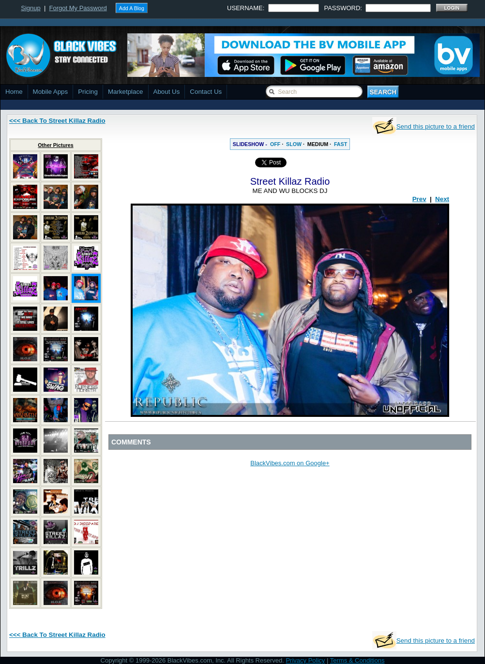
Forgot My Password (78, 8)
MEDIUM (317, 144)
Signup (30, 8)
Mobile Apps (50, 91)
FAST (340, 144)
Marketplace (125, 91)
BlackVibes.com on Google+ (289, 463)
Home (14, 91)
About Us (166, 91)
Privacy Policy (305, 660)
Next (442, 199)
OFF (275, 144)
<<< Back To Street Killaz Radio (57, 120)
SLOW (294, 144)
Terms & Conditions (357, 660)
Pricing (88, 91)
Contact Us (206, 91)
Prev (419, 199)
